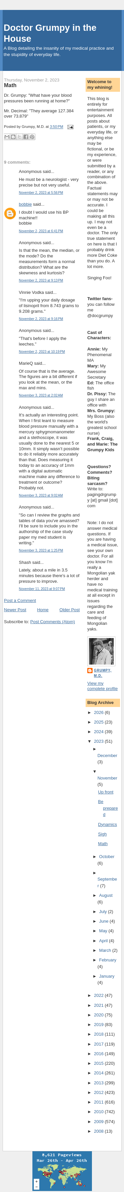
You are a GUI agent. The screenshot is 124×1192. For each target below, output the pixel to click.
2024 (99, 731)
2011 (99, 1102)
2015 (99, 1063)
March (105, 950)
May (103, 930)
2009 (99, 1121)
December (107, 755)
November (107, 778)
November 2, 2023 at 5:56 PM (41, 192)
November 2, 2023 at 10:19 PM (42, 351)
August (105, 895)
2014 (99, 1072)
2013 (99, 1082)
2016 (99, 1053)
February (107, 959)
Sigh (102, 834)
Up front (105, 791)
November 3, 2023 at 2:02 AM (41, 395)
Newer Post (15, 609)
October (106, 856)
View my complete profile (102, 686)
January (106, 976)
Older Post (70, 609)
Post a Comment (20, 600)
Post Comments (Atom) (52, 621)
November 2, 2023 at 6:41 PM (41, 231)
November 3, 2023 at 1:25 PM (41, 550)
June (104, 921)
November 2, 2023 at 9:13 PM (41, 280)
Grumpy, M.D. (102, 673)
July (103, 911)
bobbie (25, 204)
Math (10, 85)
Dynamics (107, 824)
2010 (99, 1111)
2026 (99, 712)
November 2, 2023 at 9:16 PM (41, 319)
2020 (99, 1014)
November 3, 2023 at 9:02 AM (41, 495)
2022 (99, 995)
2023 (99, 741)
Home (43, 609)
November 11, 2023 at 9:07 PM (42, 589)
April (104, 940)
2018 (99, 1034)
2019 (99, 1024)
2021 (99, 1005)
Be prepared (108, 808)
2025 (99, 722)
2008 (99, 1131)
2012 (99, 1092)
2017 (99, 1044)
